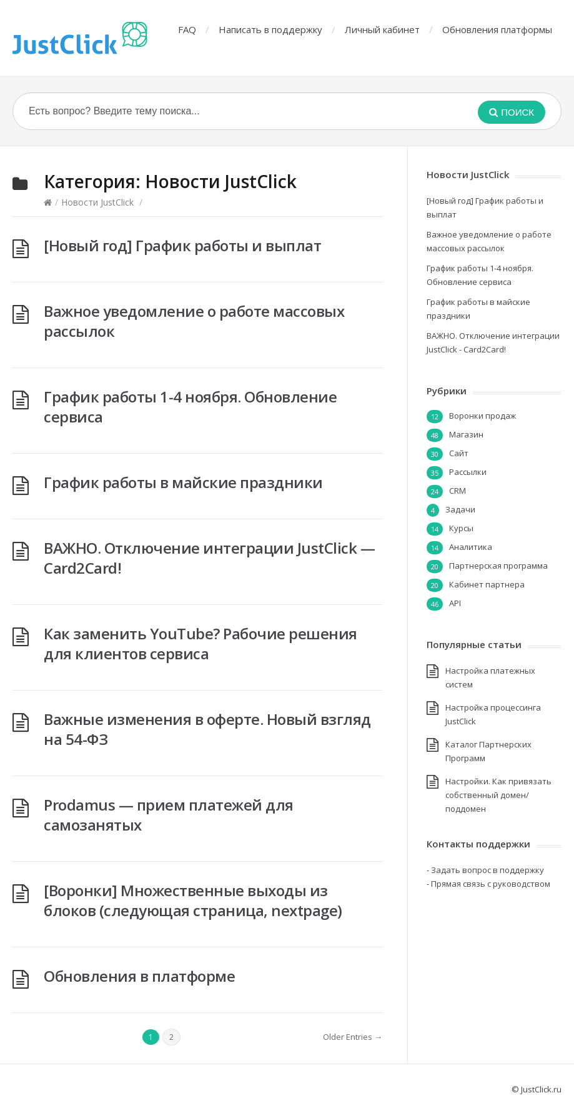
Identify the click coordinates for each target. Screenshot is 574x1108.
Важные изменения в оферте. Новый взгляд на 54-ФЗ (207, 729)
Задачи (460, 509)
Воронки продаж (482, 415)
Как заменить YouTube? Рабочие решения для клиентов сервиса (200, 643)
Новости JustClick (97, 202)
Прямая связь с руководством (490, 883)
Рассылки (468, 471)
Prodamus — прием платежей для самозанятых (169, 814)
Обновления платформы (497, 29)
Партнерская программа (498, 565)
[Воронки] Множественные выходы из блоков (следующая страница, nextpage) (193, 900)
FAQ (187, 29)
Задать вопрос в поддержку (487, 870)
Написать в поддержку (270, 29)
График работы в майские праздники (183, 482)
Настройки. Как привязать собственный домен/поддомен (498, 795)
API (455, 603)
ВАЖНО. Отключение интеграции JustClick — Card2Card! (209, 557)
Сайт (458, 453)
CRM (457, 490)
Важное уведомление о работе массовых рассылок (194, 321)
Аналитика (470, 546)
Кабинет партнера (487, 584)
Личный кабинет (382, 29)
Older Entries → (352, 1036)
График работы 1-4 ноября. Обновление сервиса (190, 406)
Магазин (466, 434)
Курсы (461, 528)
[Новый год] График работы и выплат (182, 245)
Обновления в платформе (139, 976)
